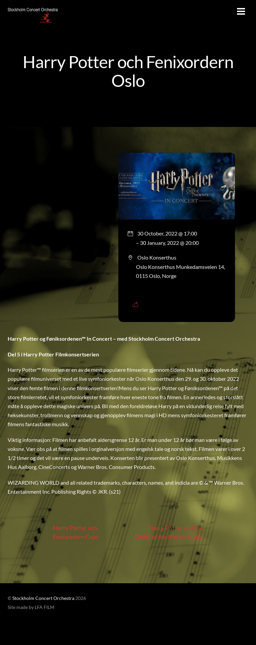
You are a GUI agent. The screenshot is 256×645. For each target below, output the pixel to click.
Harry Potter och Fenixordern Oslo (128, 71)
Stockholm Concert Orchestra (43, 598)
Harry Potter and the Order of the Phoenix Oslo (173, 531)
